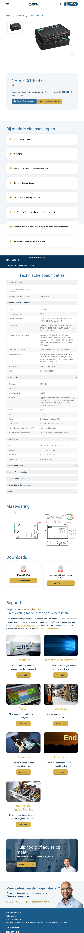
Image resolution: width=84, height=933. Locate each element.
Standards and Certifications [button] (19, 484)
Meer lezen (23, 674)
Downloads (23, 264)
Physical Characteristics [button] (17, 471)
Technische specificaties (36, 257)
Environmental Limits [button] (16, 478)
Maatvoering (11, 264)
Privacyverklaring (52, 922)
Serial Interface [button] (13, 377)
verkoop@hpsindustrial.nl (47, 628)
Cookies (64, 922)
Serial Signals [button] (12, 438)
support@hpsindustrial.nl (27, 625)
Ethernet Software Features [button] (18, 302)
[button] (72, 4)
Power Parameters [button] (15, 465)
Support (33, 264)
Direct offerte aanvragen (24, 101)
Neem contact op (26, 864)
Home (8, 16)
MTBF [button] (9, 491)
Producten (20, 16)
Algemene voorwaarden (34, 922)
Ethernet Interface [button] (14, 282)
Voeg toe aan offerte (49, 101)
